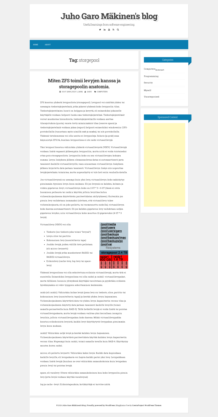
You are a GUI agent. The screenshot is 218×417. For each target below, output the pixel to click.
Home (35, 44)
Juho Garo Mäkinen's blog (109, 15)
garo (89, 92)
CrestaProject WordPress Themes (146, 405)
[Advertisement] (164, 165)
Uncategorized (151, 96)
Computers (102, 92)
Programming (151, 76)
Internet (159, 69)
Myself (147, 90)
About (48, 44)
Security (148, 82)
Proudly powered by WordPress (101, 405)
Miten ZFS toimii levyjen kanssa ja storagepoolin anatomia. (84, 83)
